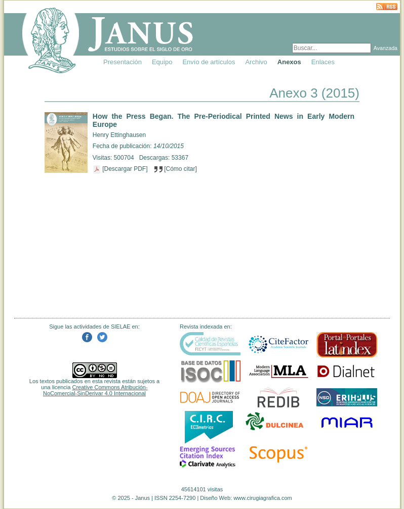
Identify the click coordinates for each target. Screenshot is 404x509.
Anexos (289, 62)
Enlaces (323, 62)
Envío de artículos (208, 62)
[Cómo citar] (175, 168)
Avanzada (385, 48)
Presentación (122, 62)
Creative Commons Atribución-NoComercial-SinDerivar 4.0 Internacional (95, 390)
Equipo (162, 62)
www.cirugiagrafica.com (262, 498)
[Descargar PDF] (121, 168)
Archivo (256, 62)
